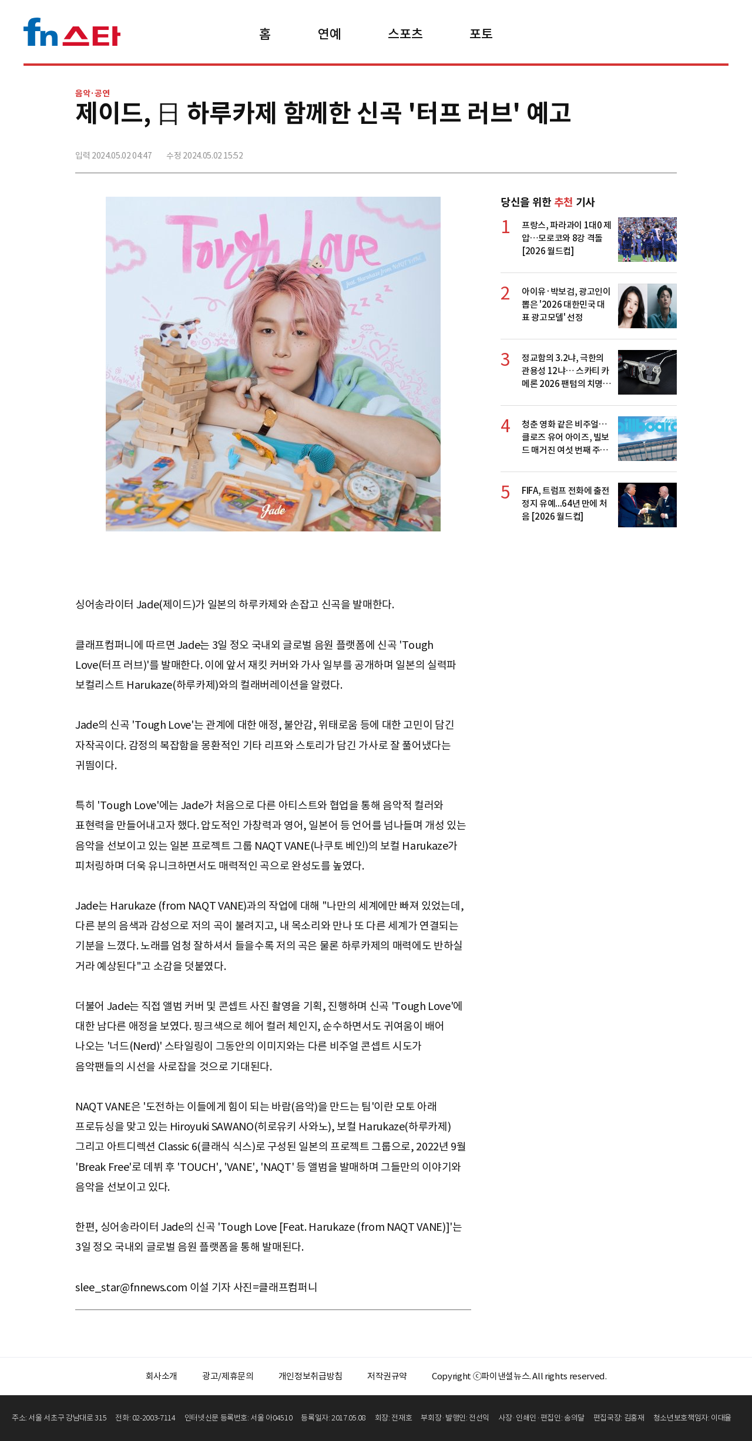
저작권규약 (387, 1376)
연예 (329, 34)
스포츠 (405, 34)
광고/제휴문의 (228, 1376)
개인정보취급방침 (310, 1376)
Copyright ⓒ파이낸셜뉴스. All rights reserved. (519, 1376)
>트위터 (615, 151)
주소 (667, 151)
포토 (480, 34)
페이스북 (589, 151)
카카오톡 (641, 151)
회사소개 (162, 1376)
